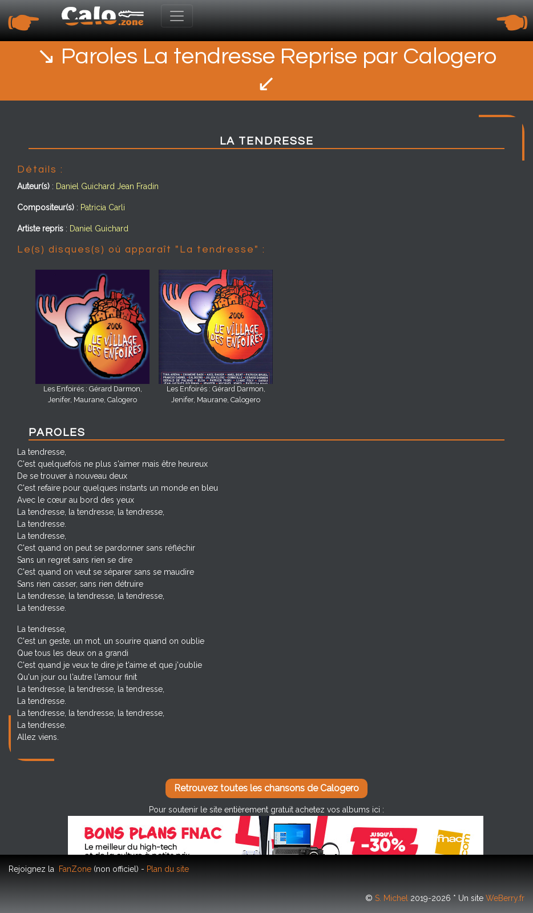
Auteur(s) (33, 186)
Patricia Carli (102, 207)
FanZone (75, 869)
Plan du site (168, 869)
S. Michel (391, 898)
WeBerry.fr (505, 898)
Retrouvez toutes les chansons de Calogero (266, 788)
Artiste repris (40, 228)
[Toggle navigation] (177, 16)
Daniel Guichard (85, 186)
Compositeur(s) (45, 207)
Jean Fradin (138, 186)
